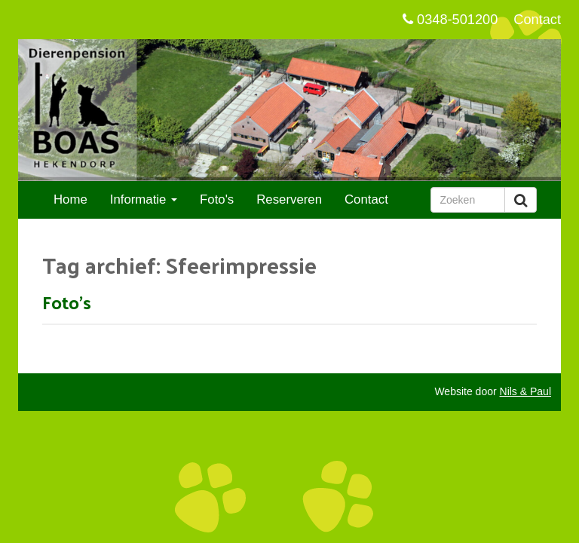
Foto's (217, 199)
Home (70, 199)
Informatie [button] (143, 199)
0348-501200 (450, 19)
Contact (537, 19)
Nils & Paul (525, 391)
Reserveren (289, 199)
